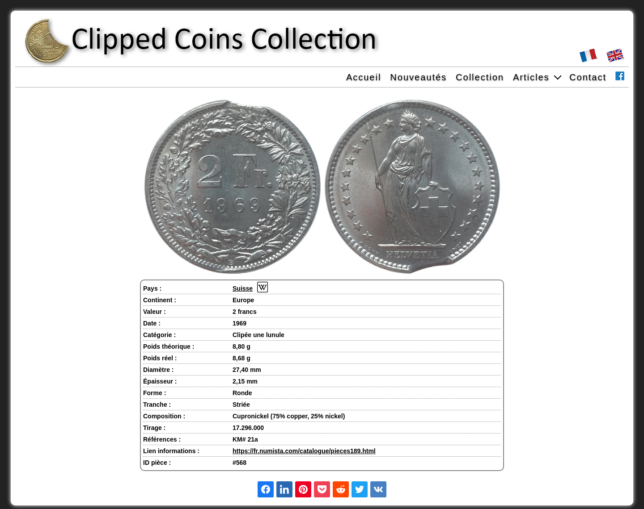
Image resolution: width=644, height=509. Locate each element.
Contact (587, 77)
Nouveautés (418, 77)
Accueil (363, 77)
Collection (480, 77)
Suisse (243, 288)
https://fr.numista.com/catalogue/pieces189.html (304, 451)
